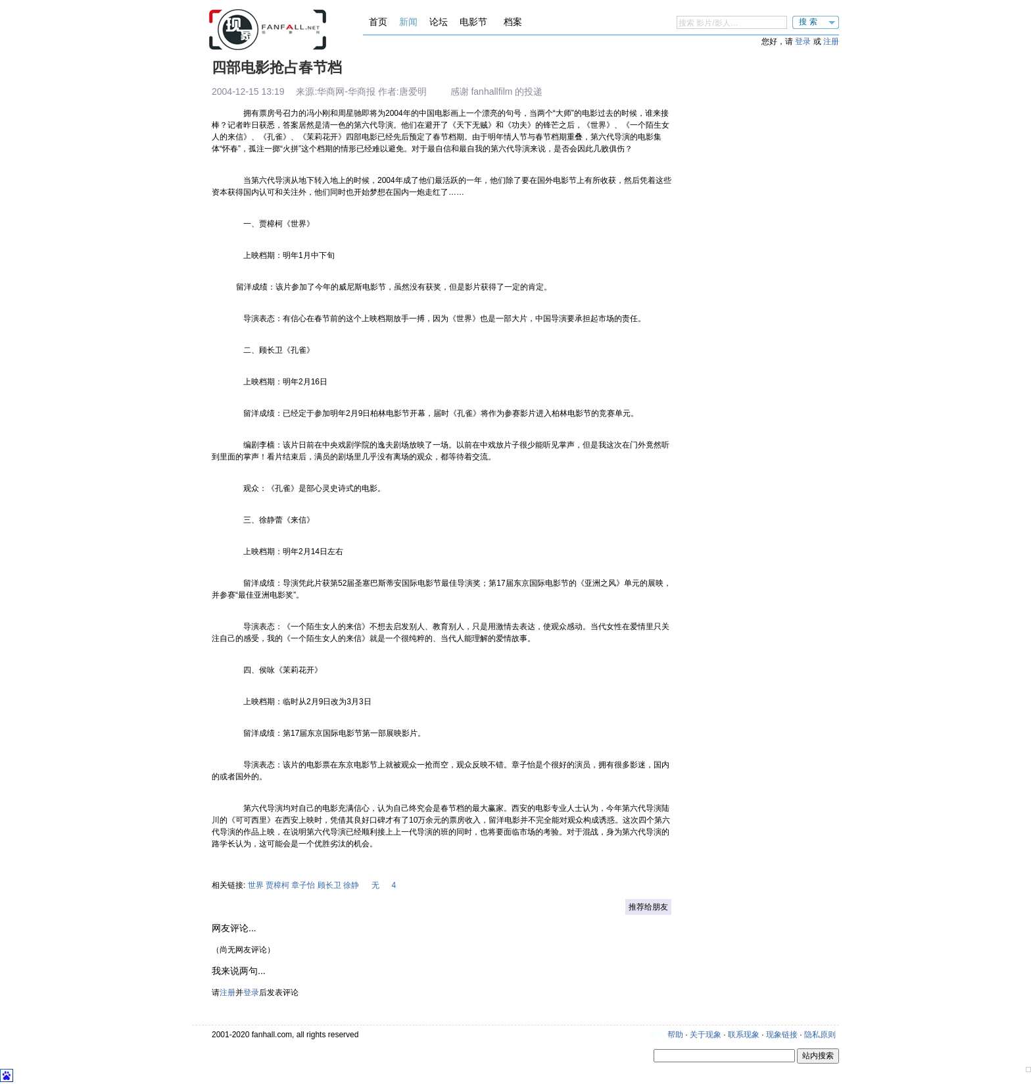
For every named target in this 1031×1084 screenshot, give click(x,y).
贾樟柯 (277, 885)
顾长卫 (329, 885)
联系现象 (743, 1034)
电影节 (473, 21)
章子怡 (303, 885)
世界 (256, 885)
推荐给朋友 (648, 907)
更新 (657, 1034)
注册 (831, 41)
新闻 (408, 21)
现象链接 (782, 1034)
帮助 (675, 1034)
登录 (803, 41)
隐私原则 (820, 1034)
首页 (378, 21)
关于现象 (705, 1034)
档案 (513, 21)
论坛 (438, 21)
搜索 (809, 21)
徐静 (351, 885)
